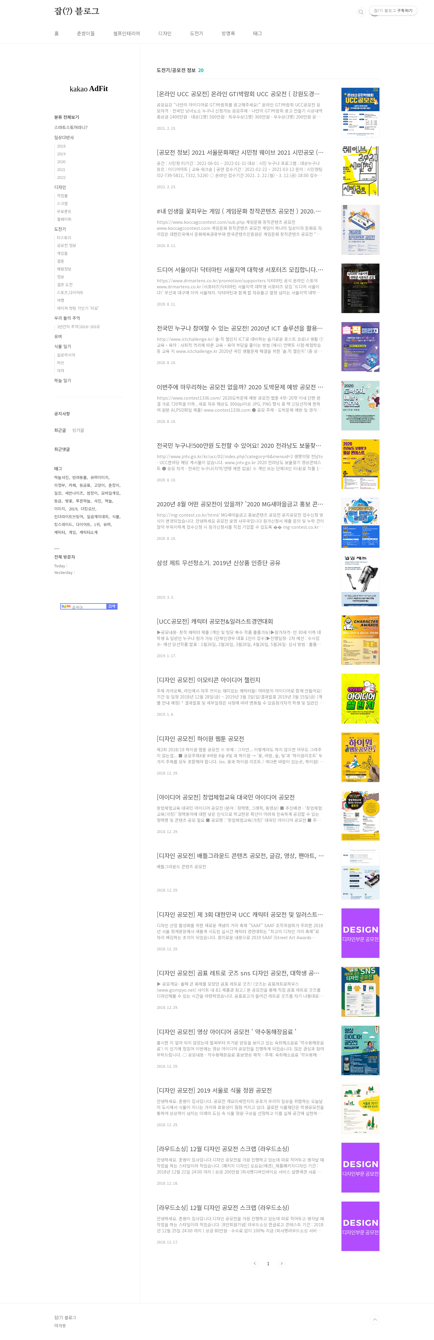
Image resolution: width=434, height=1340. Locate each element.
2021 (61, 169)
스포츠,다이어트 (70, 292)
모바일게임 (110, 493)
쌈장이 (92, 493)
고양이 (99, 485)
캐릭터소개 (89, 532)
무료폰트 (64, 211)
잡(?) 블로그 (76, 12)
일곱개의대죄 (97, 516)
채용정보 (64, 269)
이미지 (59, 509)
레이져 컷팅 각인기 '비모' (78, 308)
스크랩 (62, 203)
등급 (57, 501)
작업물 (62, 195)
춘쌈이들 (86, 33)
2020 (61, 161)
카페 (72, 485)
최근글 (60, 430)
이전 (255, 1263)
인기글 (78, 430)
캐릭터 (59, 532)
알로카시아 (66, 355)
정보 (60, 277)
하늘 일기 (62, 380)
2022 (61, 177)
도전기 (196, 33)
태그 (257, 33)
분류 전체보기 (66, 117)
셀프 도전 (65, 284)
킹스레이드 (63, 524)
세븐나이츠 (74, 493)
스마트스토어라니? (71, 127)
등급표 (85, 485)
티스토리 (64, 237)
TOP (375, 1320)
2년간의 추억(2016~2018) (78, 326)
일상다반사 (64, 137)
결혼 (60, 261)
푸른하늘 (83, 501)
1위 (97, 524)
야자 (60, 370)
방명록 (228, 33)
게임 (72, 532)
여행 (60, 300)
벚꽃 (68, 501)
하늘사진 (61, 477)
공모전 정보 (66, 245)
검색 (361, 12)
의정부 (59, 485)
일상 (57, 493)
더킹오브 (88, 509)
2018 (61, 146)
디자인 (165, 33)
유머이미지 (99, 477)
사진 (97, 501)
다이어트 (83, 524)
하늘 (108, 501)
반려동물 (79, 477)
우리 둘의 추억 (67, 318)
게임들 (62, 253)
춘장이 (113, 485)
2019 (61, 154)
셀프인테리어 (126, 33)
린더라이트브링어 (68, 516)
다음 (281, 1263)
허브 (60, 363)
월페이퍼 (64, 219)
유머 (58, 336)
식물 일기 (62, 346)
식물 (115, 516)
